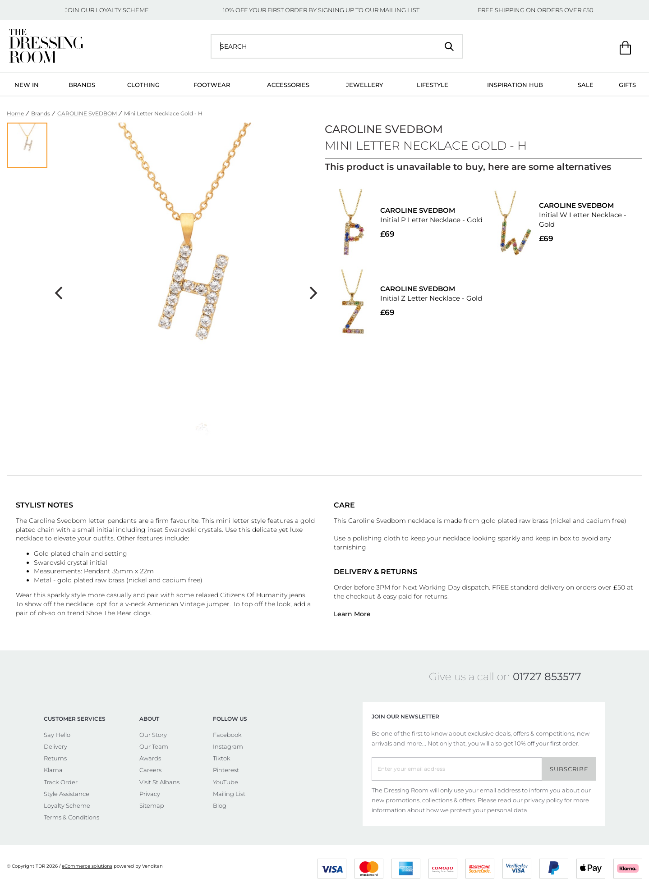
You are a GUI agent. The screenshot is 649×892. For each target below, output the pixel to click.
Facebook (227, 734)
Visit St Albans (159, 782)
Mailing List (229, 793)
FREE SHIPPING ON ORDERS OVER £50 (536, 10)
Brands (82, 84)
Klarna (53, 769)
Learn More (352, 614)
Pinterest (226, 769)
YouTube (225, 782)
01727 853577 (547, 676)
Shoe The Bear (109, 613)
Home (15, 113)
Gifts (627, 84)
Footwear (211, 84)
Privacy (149, 793)
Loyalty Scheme (67, 805)
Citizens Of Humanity (253, 595)
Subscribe (569, 769)
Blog (219, 805)
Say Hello (57, 734)
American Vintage (176, 604)
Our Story (153, 734)
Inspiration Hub (515, 84)
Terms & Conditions (71, 817)
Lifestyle (432, 84)
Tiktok (221, 758)
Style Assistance (66, 793)
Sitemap (151, 805)
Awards (150, 758)
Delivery (55, 746)
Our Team (153, 746)
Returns (55, 758)
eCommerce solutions (87, 866)
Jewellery (364, 84)
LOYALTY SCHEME (122, 10)
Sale (586, 84)
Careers (150, 769)
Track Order (61, 782)
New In (26, 84)
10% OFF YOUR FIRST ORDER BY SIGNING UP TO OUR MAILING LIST (321, 10)
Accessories (288, 84)
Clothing (143, 84)
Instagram (228, 746)
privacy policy (543, 800)
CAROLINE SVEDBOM (87, 113)
